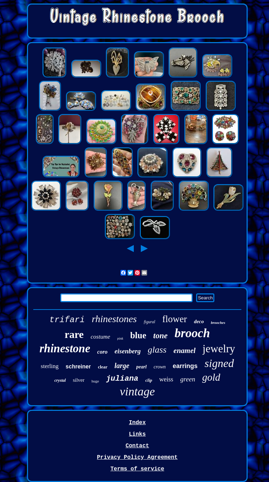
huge (95, 381)
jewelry (218, 348)
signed (219, 363)
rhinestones (114, 318)
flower (174, 319)
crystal (60, 380)
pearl (141, 366)
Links (137, 434)
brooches (218, 322)
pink (120, 338)
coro (102, 352)
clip (148, 380)
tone (160, 335)
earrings (185, 365)
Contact (137, 446)
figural (150, 321)
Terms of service (137, 469)
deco (199, 321)
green (187, 379)
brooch (192, 333)
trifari (67, 320)
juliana (122, 378)
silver (78, 380)
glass (157, 350)
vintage (137, 391)
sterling (49, 366)
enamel (184, 350)
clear (102, 366)
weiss (166, 379)
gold (211, 377)
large (122, 365)
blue (138, 335)
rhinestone (65, 348)
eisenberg (128, 351)
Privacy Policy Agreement (137, 457)
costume (100, 336)
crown (160, 366)
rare (73, 334)
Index (137, 423)
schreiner (78, 366)
